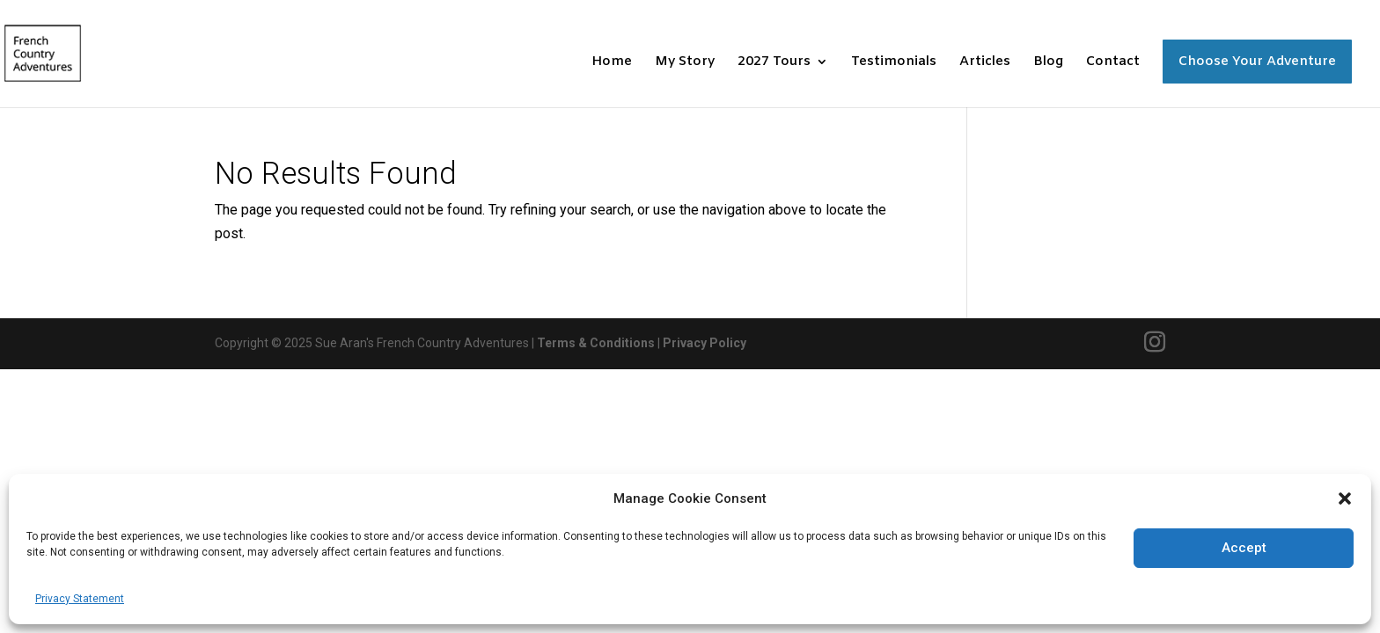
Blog (1048, 62)
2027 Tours (774, 62)
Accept (1244, 548)
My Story (685, 62)
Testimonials (893, 62)
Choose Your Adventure (1257, 61)
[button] (1345, 498)
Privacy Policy (704, 343)
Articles (984, 62)
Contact (1113, 62)
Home (611, 62)
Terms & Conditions (596, 343)
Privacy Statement (79, 599)
